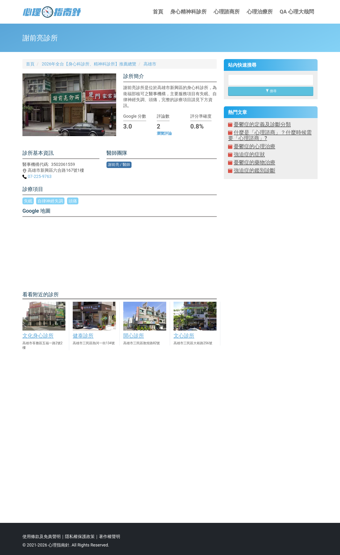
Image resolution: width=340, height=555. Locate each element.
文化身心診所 (38, 336)
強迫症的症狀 (249, 154)
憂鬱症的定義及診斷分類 (262, 124)
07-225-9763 (36, 176)
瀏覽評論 (164, 133)
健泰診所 (83, 336)
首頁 (158, 12)
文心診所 (184, 336)
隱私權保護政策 (80, 536)
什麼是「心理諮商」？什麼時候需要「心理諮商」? (269, 135)
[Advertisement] (271, 347)
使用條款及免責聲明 (41, 536)
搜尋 (271, 91)
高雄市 (150, 63)
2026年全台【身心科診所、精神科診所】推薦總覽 (89, 63)
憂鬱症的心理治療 (254, 146)
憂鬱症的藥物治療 (254, 162)
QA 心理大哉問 (297, 12)
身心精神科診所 (188, 12)
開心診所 (133, 336)
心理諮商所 (227, 12)
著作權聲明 (109, 536)
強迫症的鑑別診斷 (254, 170)
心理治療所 (260, 12)
